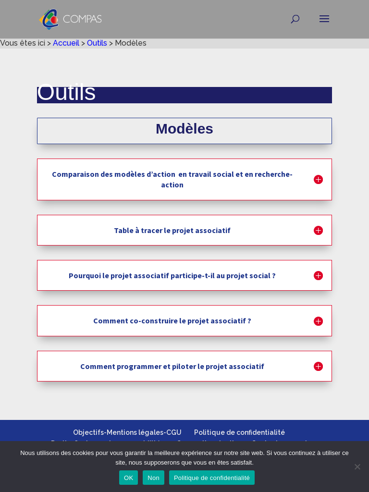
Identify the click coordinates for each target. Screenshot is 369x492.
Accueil (66, 43)
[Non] (357, 466)
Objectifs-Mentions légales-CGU (127, 432)
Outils (97, 43)
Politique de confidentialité (239, 432)
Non (154, 477)
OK (128, 477)
